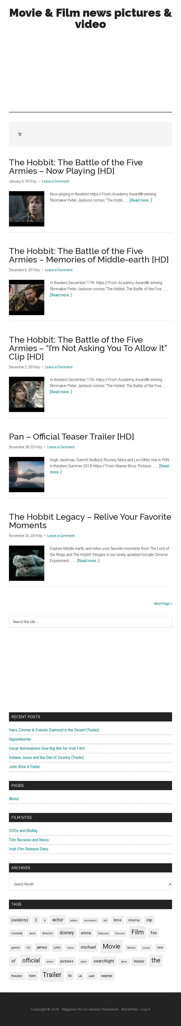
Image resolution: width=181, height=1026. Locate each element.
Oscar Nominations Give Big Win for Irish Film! (47, 748)
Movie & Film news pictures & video (90, 18)
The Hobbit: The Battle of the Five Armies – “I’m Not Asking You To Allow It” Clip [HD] (88, 348)
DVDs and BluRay (23, 830)
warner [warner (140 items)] (106, 976)
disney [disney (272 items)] (67, 932)
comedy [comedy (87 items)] (16, 933)
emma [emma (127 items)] (86, 933)
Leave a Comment (55, 181)
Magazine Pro (72, 1009)
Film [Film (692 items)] (138, 932)
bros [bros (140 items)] (117, 920)
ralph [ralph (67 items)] (83, 961)
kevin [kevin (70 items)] (70, 947)
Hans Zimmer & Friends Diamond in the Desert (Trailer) (54, 730)
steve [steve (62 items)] (124, 961)
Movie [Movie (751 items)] (111, 946)
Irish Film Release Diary (28, 849)
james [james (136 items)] (42, 947)
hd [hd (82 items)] (28, 947)
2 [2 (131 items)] (36, 920)
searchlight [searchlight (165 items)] (104, 961)
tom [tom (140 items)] (32, 976)
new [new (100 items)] (160, 947)
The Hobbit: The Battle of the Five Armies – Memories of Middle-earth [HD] (89, 255)
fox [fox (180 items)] (154, 932)
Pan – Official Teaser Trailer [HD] (71, 436)
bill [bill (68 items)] (105, 920)
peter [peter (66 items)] (50, 961)
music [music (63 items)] (146, 947)
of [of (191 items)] (13, 961)
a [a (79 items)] (44, 920)
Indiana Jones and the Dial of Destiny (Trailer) (46, 757)
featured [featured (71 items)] (103, 933)
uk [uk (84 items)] (80, 976)
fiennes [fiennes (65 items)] (120, 933)
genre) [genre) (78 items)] (15, 947)
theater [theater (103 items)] (16, 976)
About (14, 798)
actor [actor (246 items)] (57, 920)
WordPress (129, 1009)
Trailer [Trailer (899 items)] (52, 975)
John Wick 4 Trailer (24, 767)
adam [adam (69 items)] (73, 920)
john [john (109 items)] (57, 947)
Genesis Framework (103, 1009)
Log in (145, 1009)
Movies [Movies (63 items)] (131, 947)
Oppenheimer (20, 739)
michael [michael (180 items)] (88, 947)
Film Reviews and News (29, 840)
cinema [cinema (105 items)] (134, 920)
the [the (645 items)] (155, 960)
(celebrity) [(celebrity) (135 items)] (19, 920)
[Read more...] (141, 200)
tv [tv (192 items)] (70, 975)
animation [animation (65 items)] (90, 920)
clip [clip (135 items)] (149, 920)
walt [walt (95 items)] (92, 976)
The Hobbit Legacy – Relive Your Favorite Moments (90, 521)
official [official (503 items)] (31, 960)
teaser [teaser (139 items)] (139, 961)
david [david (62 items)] (32, 933)
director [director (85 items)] (47, 933)
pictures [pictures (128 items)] (67, 961)
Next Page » (163, 604)
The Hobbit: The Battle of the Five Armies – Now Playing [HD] (76, 166)
